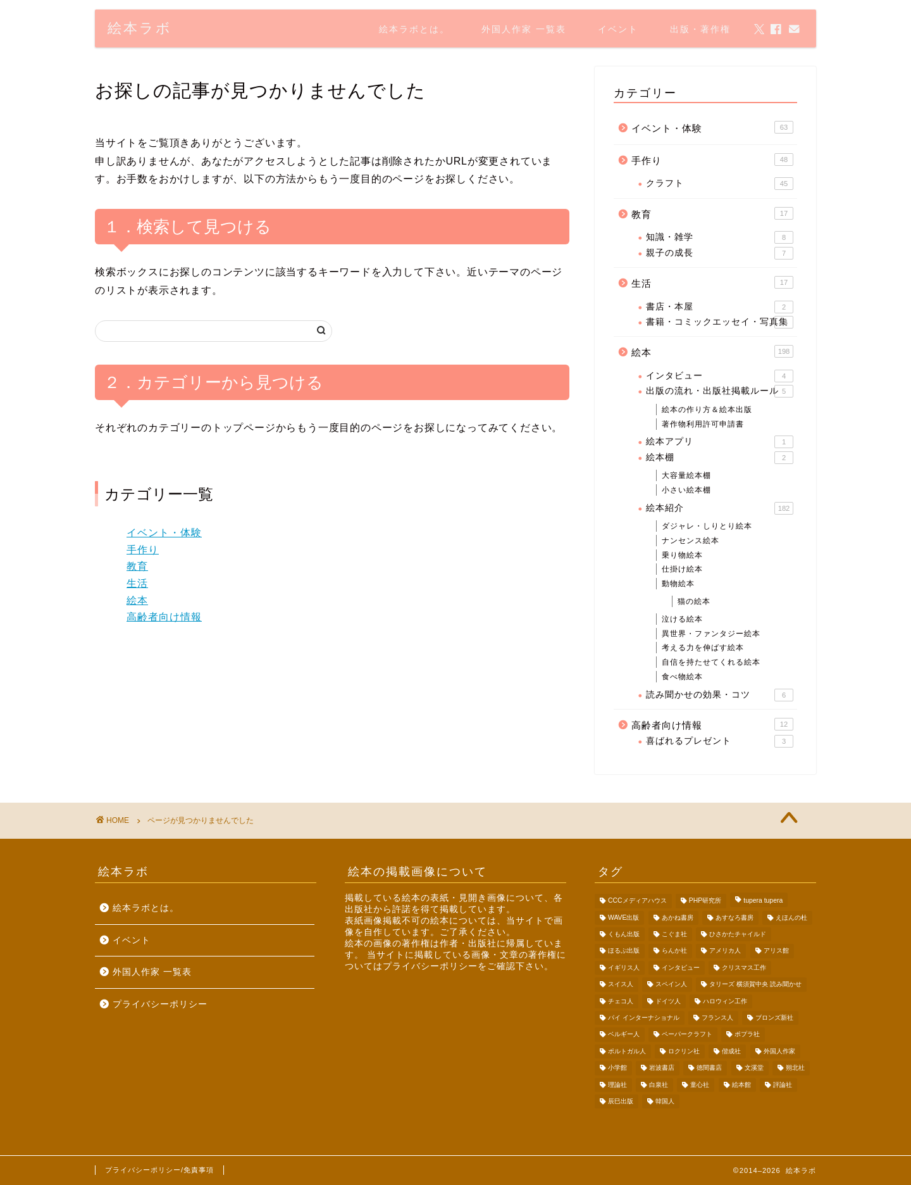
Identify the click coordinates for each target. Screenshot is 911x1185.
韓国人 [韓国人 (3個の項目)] (664, 1101)
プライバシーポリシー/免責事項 (159, 1170)
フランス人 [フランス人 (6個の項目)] (717, 1017)
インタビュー (719, 376)
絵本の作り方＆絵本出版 (707, 409)
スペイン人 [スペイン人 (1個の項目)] (671, 984)
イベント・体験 (164, 532)
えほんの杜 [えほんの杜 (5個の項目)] (791, 917)
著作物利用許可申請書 (703, 424)
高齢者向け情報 (164, 616)
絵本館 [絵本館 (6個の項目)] (741, 1084)
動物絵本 (678, 583)
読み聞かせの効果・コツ (719, 695)
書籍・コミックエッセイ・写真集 (719, 322)
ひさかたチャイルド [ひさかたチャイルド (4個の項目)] (737, 934)
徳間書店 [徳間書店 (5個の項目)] (709, 1068)
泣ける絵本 (682, 619)
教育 (137, 566)
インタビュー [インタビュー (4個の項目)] (681, 967)
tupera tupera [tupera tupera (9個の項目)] (763, 901)
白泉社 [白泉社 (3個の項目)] (658, 1084)
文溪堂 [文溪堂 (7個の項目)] (754, 1068)
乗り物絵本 (682, 555)
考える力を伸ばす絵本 (703, 647)
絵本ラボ (140, 27)
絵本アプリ (719, 442)
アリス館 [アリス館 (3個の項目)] (776, 951)
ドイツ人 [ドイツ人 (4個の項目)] (668, 1001)
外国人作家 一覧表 (523, 29)
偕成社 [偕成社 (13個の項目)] (731, 1051)
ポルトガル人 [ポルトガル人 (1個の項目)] (627, 1051)
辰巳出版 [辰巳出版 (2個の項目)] (620, 1101)
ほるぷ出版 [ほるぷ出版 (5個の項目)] (624, 951)
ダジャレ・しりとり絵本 (707, 526)
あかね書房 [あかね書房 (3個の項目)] (677, 917)
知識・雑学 (719, 237)
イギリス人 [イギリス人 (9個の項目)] (624, 967)
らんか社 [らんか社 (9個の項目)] (674, 951)
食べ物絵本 (682, 676)
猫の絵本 (694, 601)
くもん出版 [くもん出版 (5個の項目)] (624, 934)
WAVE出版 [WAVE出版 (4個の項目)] (623, 917)
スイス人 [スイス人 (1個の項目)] (620, 984)
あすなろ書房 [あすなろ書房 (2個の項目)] (734, 917)
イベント (618, 29)
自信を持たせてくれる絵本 (711, 662)
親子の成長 (719, 253)
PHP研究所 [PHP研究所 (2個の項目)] (705, 901)
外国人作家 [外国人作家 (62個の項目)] (779, 1051)
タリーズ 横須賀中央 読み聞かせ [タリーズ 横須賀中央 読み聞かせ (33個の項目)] (755, 984)
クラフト (719, 183)
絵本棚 (719, 457)
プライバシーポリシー (160, 1004)
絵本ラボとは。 (414, 29)
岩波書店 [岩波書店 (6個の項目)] (661, 1068)
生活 (137, 583)
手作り (143, 549)
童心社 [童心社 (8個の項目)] (699, 1084)
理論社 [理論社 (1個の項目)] (617, 1084)
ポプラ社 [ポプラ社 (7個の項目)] (747, 1034)
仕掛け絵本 (682, 569)
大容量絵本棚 (686, 475)
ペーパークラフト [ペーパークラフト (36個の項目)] (687, 1034)
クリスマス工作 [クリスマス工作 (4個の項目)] (744, 967)
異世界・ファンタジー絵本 (711, 633)
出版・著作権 (700, 29)
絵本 (137, 600)
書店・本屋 (719, 307)
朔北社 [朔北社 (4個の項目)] (795, 1068)
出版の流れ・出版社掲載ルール (719, 391)
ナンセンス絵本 (690, 540)
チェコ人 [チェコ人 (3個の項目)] (620, 1001)
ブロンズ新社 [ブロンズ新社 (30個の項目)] (774, 1017)
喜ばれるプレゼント (719, 741)
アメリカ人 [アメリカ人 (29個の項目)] (725, 951)
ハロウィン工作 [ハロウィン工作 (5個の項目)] (725, 1001)
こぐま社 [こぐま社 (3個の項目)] (674, 934)
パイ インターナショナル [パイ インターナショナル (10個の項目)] (643, 1017)
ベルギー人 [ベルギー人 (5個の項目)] (624, 1034)
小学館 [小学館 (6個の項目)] (617, 1068)
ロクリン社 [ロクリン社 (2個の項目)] (684, 1051)
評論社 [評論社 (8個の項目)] (782, 1084)
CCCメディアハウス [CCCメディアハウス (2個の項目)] (637, 901)
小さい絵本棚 (686, 490)
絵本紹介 (719, 508)
